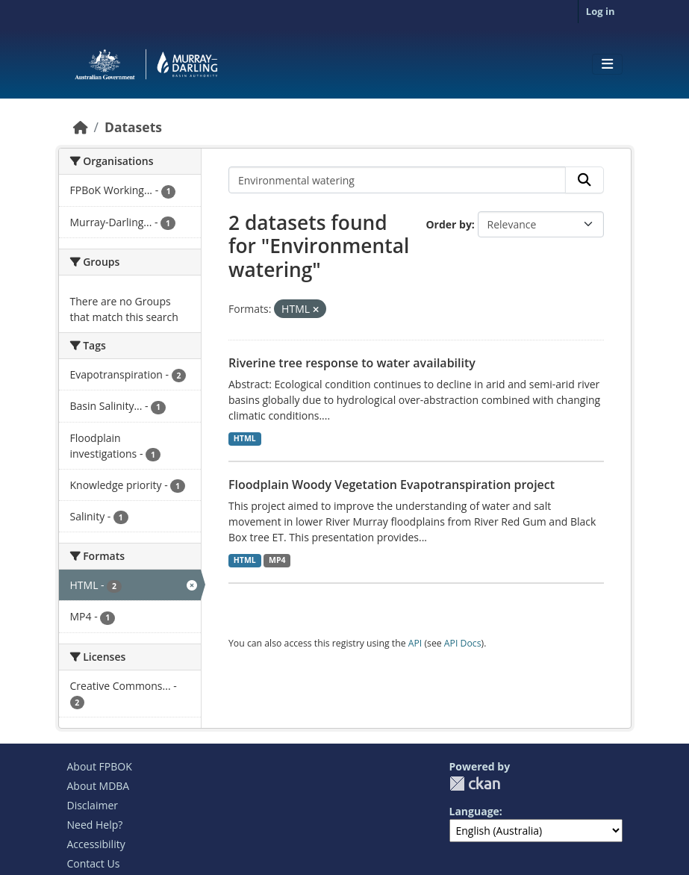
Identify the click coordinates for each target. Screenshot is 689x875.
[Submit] (584, 179)
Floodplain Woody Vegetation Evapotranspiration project (391, 484)
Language (474, 811)
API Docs (462, 643)
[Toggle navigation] (607, 64)
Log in (600, 11)
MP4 (277, 560)
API (415, 643)
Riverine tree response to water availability (352, 363)
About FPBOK (99, 766)
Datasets (133, 127)
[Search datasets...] (397, 179)
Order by (448, 224)
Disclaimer (92, 805)
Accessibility (96, 844)
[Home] (80, 127)
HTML (245, 438)
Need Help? (95, 825)
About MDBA (98, 786)
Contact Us (93, 863)
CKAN (474, 783)
